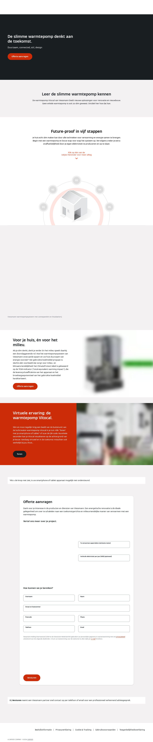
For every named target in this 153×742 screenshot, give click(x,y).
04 (99, 189)
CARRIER (30, 739)
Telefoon (28, 627)
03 (76, 180)
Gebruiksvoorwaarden (105, 730)
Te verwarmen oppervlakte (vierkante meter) (95, 543)
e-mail (93, 639)
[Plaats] (104, 619)
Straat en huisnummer (33, 607)
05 (109, 207)
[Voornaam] (49, 599)
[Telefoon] (49, 630)
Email (82, 627)
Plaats (82, 617)
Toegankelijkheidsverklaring (132, 730)
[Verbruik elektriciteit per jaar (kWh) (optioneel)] (104, 559)
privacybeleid (120, 637)
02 (53, 189)
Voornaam (28, 596)
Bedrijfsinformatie (43, 730)
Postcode (28, 617)
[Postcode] (49, 619)
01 (43, 207)
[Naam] (104, 599)
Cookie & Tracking (83, 730)
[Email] (104, 630)
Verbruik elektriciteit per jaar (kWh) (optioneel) (96, 556)
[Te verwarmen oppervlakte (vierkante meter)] (104, 545)
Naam (82, 596)
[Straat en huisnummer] (76, 609)
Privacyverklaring (63, 730)
